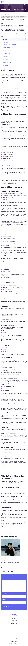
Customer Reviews (6, 56)
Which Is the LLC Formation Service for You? (12, 61)
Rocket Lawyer (10, 33)
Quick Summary (6, 42)
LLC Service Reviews (14, 620)
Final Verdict (5, 65)
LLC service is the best (18, 511)
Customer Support (6, 51)
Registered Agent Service (8, 54)
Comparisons (14, 4)
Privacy (15, 641)
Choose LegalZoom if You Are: (8, 62)
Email (4, 599)
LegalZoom (16, 33)
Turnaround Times (6, 53)
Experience (5, 50)
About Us (14, 633)
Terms (12, 641)
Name (4, 593)
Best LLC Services (6, 4)
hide (14, 39)
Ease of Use (5, 57)
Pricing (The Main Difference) (8, 47)
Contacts (14, 631)
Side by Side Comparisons (8, 46)
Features (5, 48)
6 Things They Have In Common (9, 44)
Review (4, 579)
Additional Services (6, 59)
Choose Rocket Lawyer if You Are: (9, 63)
